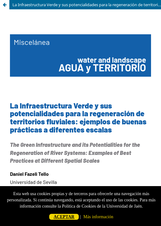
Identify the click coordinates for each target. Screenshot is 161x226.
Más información (98, 216)
